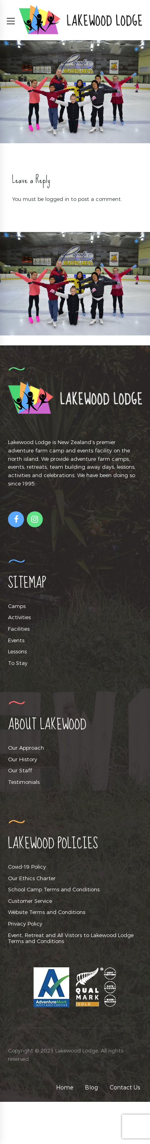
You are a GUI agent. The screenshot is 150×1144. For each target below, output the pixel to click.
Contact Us (125, 1087)
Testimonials (24, 782)
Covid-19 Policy (27, 866)
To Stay (18, 663)
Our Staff (20, 770)
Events (16, 640)
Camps (17, 606)
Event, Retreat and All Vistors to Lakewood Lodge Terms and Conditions (71, 938)
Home (64, 1087)
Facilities (19, 629)
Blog (91, 1087)
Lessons (17, 651)
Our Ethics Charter (32, 878)
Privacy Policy (25, 923)
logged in (57, 199)
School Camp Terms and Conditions (54, 889)
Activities (19, 617)
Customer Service (30, 901)
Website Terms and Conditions (46, 912)
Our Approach (26, 747)
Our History (22, 759)
